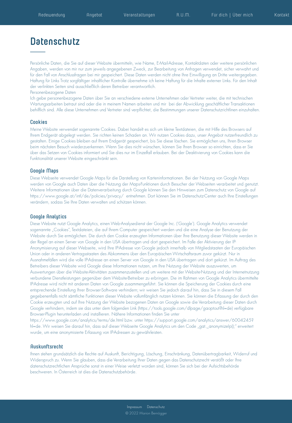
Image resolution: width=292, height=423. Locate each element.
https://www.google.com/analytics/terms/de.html (76, 320)
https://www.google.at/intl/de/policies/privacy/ (77, 196)
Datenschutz (156, 406)
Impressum (134, 406)
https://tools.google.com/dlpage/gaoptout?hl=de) (186, 308)
